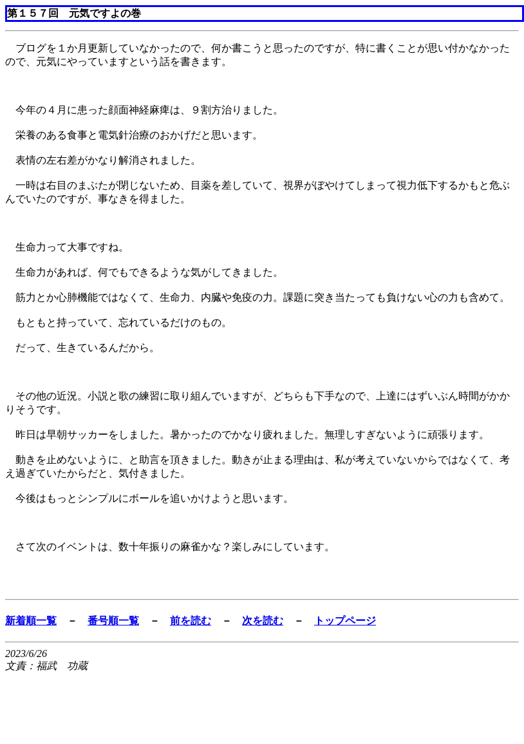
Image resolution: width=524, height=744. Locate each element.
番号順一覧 (113, 620)
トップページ (345, 620)
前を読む (190, 620)
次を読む (262, 620)
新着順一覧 (31, 620)
